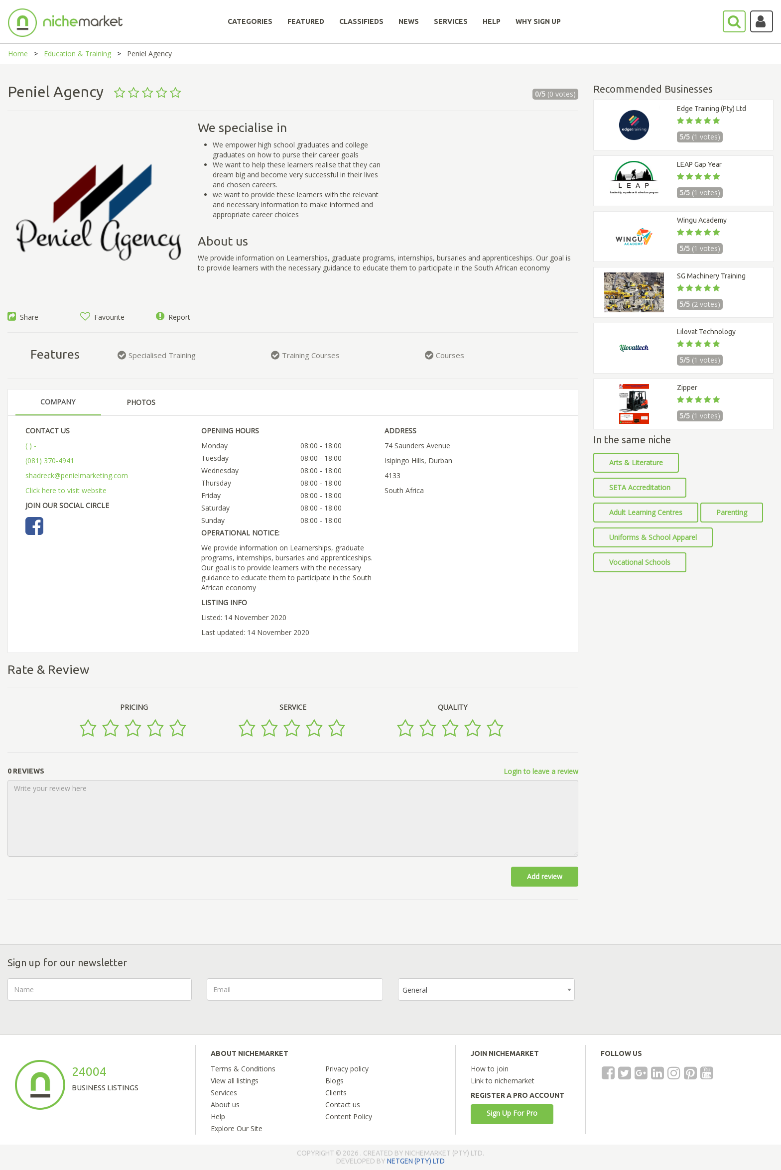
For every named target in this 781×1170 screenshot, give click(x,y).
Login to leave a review (541, 771)
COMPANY (57, 401)
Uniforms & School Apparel (653, 537)
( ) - (30, 445)
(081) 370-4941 (49, 460)
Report (173, 317)
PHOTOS (141, 402)
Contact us (342, 1104)
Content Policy (348, 1116)
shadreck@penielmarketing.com (76, 475)
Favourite (102, 317)
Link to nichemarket (502, 1080)
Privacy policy (347, 1068)
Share (22, 317)
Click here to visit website (66, 490)
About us (225, 1104)
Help (218, 1116)
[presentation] (665, 997)
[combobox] (486, 989)
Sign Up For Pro (512, 1113)
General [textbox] (414, 990)
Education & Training (77, 53)
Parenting (731, 512)
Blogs (334, 1080)
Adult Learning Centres (645, 512)
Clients (336, 1092)
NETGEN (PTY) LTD (416, 1161)
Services (224, 1092)
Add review (544, 876)
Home (18, 53)
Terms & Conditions (243, 1068)
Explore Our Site (236, 1128)
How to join (490, 1068)
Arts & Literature (636, 462)
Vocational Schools (639, 562)
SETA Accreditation (639, 487)
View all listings (235, 1080)
